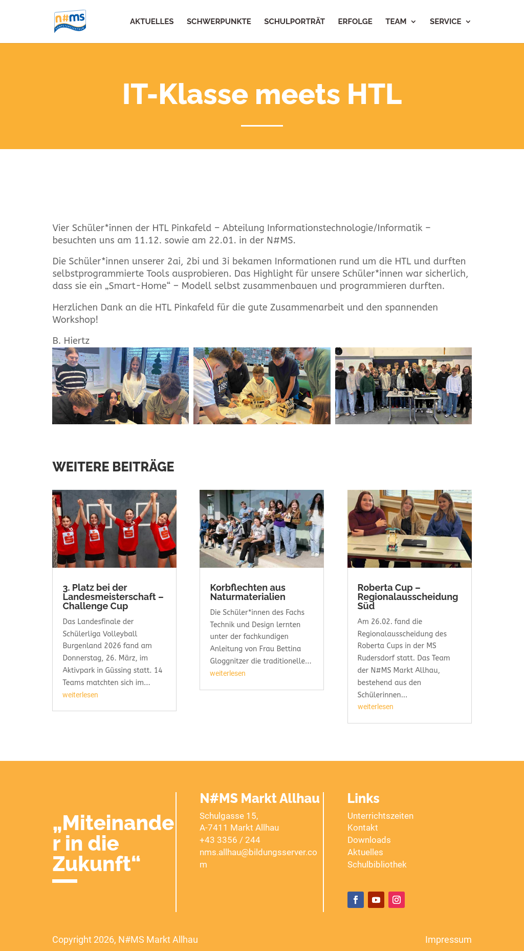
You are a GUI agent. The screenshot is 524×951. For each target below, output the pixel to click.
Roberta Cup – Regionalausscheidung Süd (408, 596)
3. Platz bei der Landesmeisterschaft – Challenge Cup (112, 596)
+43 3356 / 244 (230, 840)
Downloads (369, 840)
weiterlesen (80, 695)
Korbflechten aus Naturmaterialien (247, 592)
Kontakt (362, 827)
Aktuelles (151, 22)
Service (446, 22)
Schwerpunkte (219, 22)
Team (395, 22)
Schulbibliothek (377, 864)
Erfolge (355, 22)
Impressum (448, 939)
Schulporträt (294, 22)
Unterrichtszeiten (380, 816)
